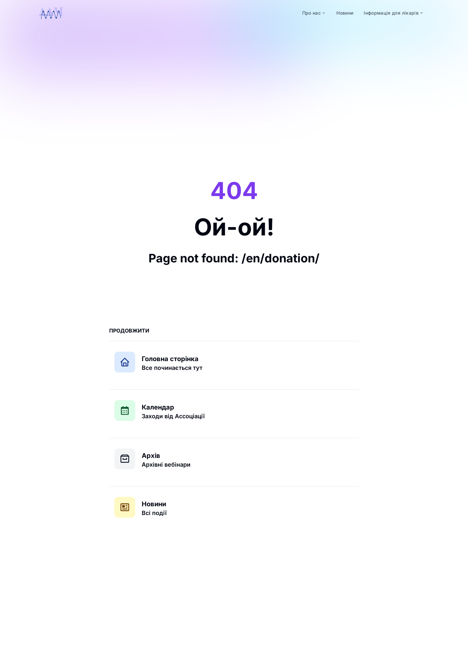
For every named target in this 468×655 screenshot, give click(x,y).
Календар (158, 407)
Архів (151, 456)
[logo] (51, 13)
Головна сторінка (170, 359)
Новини (154, 504)
